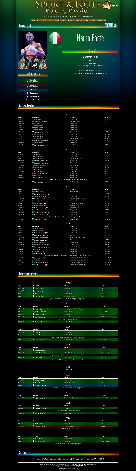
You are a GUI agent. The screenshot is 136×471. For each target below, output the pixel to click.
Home (33, 20)
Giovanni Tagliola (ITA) (41, 215)
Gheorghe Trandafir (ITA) (42, 163)
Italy (37, 20)
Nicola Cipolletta (40, 317)
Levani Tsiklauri (39, 335)
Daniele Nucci (39, 294)
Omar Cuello (39, 439)
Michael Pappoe (40, 353)
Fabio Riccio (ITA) (39, 191)
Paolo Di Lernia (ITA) (40, 121)
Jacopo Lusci (39, 288)
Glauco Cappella (40, 314)
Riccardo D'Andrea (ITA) (42, 212)
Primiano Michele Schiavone (87, 464)
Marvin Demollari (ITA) (41, 233)
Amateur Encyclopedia (81, 20)
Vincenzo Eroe (39, 291)
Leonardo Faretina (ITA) (41, 244)
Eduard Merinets (40, 340)
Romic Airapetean (40, 383)
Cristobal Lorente (40, 426)
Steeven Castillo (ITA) (41, 240)
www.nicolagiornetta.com (78, 466)
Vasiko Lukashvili (40, 332)
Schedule (43, 20)
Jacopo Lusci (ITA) (40, 258)
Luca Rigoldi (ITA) (39, 182)
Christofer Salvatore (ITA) (42, 247)
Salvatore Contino (40, 441)
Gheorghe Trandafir (41, 322)
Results (50, 20)
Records (69, 20)
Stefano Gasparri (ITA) (41, 140)
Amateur (63, 20)
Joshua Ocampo (40, 398)
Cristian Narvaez (40, 380)
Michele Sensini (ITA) (41, 132)
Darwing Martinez (40, 413)
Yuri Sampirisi (39, 296)
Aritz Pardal (38, 357)
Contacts (92, 20)
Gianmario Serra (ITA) (41, 235)
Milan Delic (38, 309)
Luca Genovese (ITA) (41, 145)
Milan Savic (38, 423)
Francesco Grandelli (41, 385)
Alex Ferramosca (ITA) (41, 265)
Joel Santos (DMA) (40, 199)
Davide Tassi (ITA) (40, 219)
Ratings (56, 20)
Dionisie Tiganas (40, 350)
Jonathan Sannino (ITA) (41, 194)
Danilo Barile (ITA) (40, 203)
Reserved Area (101, 20)
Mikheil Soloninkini (40, 312)
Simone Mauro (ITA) (40, 253)
